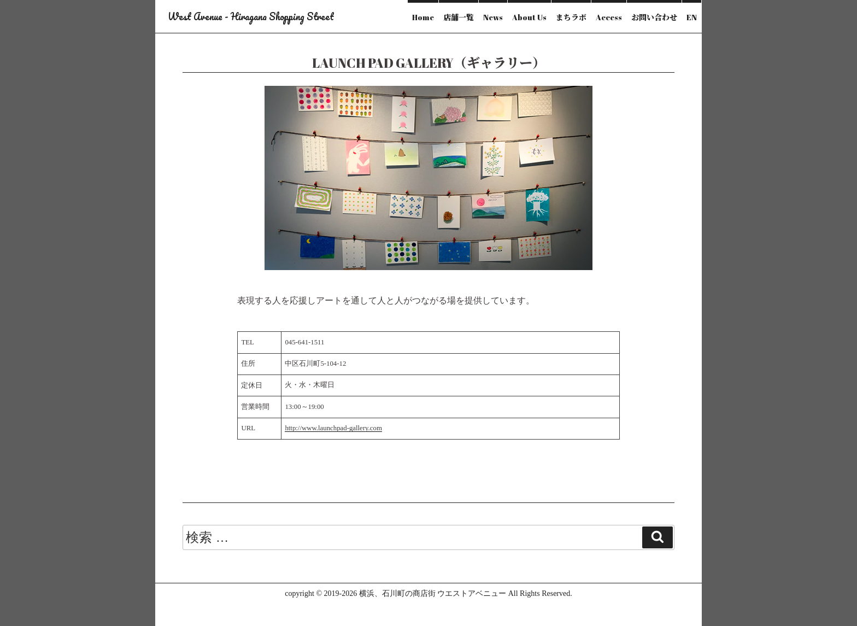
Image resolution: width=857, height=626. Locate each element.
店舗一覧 (458, 17)
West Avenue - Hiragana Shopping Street (251, 16)
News (493, 17)
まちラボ (571, 17)
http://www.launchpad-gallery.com (333, 428)
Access (609, 17)
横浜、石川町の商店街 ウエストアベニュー (433, 593)
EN (691, 17)
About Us (529, 17)
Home (423, 17)
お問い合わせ (654, 17)
